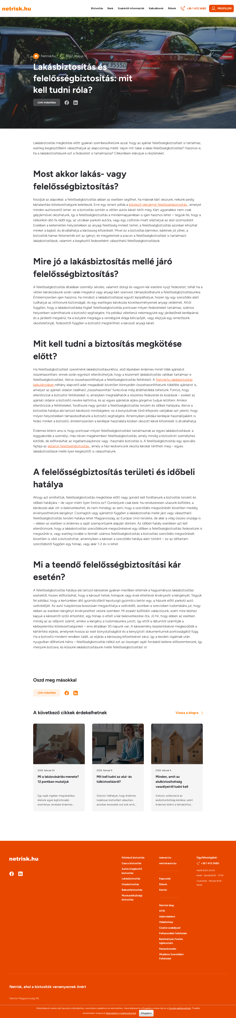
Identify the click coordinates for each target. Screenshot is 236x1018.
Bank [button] (110, 8)
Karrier (163, 889)
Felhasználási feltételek (173, 933)
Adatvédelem (167, 916)
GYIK (162, 910)
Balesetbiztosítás (132, 889)
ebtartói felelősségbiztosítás (69, 446)
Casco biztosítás (131, 863)
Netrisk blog (166, 905)
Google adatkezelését (180, 1008)
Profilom (221, 8)
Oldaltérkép (166, 922)
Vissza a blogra (189, 713)
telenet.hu (165, 857)
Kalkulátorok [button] (156, 8)
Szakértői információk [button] (131, 8)
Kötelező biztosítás (133, 857)
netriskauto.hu (167, 863)
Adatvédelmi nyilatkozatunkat (121, 1013)
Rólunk (163, 884)
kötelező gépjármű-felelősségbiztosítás (158, 205)
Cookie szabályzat (170, 927)
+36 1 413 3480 (193, 8)
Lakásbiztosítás (131, 878)
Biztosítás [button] (97, 8)
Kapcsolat (165, 878)
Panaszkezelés (167, 948)
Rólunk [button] (172, 8)
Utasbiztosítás (130, 884)
